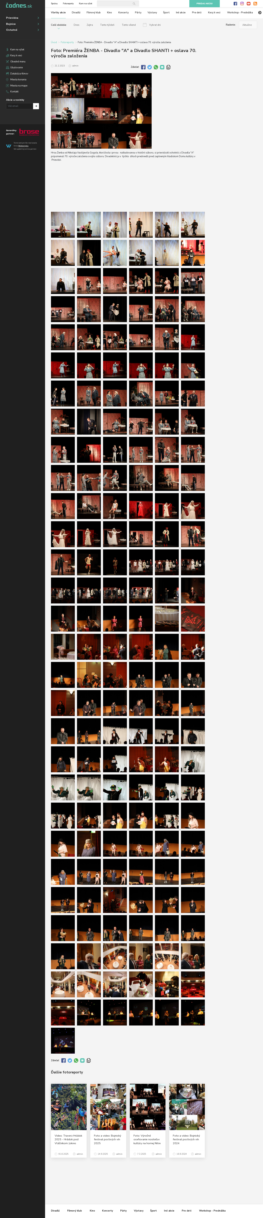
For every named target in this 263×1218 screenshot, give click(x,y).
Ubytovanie (16, 67)
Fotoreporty (68, 3)
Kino (109, 12)
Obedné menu (17, 61)
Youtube (248, 4)
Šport (166, 12)
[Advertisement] (234, 98)
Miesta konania (18, 79)
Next (260, 13)
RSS (255, 4)
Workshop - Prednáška (240, 12)
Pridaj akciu (205, 3)
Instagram (242, 4)
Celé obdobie (58, 25)
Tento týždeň (107, 25)
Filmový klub (94, 12)
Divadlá (76, 12)
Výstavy (152, 12)
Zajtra (90, 25)
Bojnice (11, 24)
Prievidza (12, 18)
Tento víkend (129, 25)
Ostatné (11, 30)
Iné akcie (181, 12)
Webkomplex (23, 146)
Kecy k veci (16, 55)
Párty (138, 12)
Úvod (54, 42)
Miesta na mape (18, 85)
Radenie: (231, 24)
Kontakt (14, 91)
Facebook (235, 4)
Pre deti (196, 12)
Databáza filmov (19, 73)
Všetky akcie (58, 12)
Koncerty (123, 12)
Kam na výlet (17, 49)
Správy (54, 3)
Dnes (76, 25)
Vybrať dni (155, 25)
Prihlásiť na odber (36, 106)
